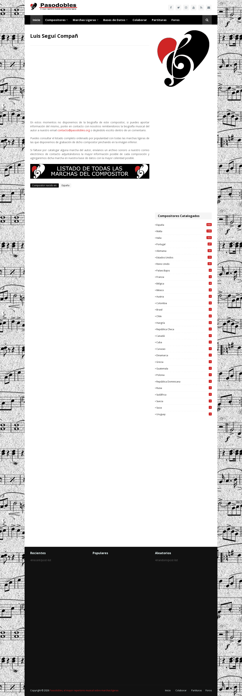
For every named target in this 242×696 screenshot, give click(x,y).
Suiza (184, 407)
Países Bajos (184, 270)
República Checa (184, 329)
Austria (184, 296)
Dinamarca (184, 355)
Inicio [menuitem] (36, 20)
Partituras (196, 690)
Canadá (184, 336)
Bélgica (184, 283)
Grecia (184, 362)
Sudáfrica (184, 394)
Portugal (184, 244)
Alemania (184, 251)
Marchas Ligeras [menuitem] (84, 20)
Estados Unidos (184, 257)
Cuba (184, 342)
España (65, 185)
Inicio (168, 690)
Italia (184, 237)
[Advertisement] (183, 150)
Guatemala (184, 368)
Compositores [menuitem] (55, 20)
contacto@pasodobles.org (73, 130)
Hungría (184, 322)
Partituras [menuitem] (159, 20)
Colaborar (181, 690)
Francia (184, 277)
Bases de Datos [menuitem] (114, 20)
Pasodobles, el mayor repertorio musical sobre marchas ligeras (84, 690)
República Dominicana (184, 381)
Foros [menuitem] (175, 20)
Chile (184, 316)
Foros (209, 690)
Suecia (184, 401)
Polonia (184, 375)
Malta (184, 231)
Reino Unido (184, 264)
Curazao (184, 349)
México (184, 290)
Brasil (184, 309)
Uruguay (184, 414)
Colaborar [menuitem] (140, 20)
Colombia (184, 303)
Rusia (184, 388)
